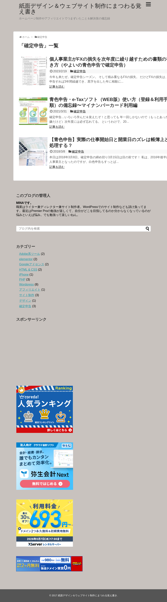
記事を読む (57, 86)
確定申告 (80, 71)
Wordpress (26, 284)
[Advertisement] (83, 350)
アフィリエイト (29, 289)
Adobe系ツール (29, 253)
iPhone (24, 274)
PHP (22, 279)
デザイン (25, 300)
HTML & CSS (28, 269)
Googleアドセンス (31, 264)
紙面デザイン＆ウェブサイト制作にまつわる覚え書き (80, 9)
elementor (26, 259)
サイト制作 (26, 295)
